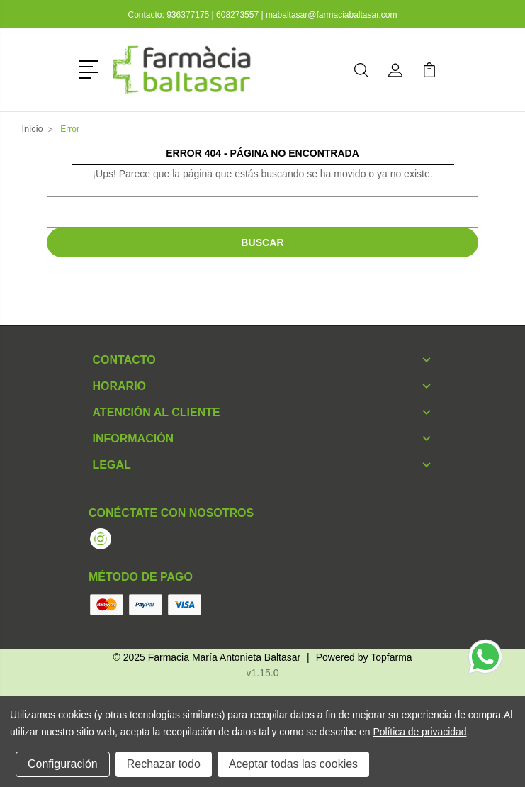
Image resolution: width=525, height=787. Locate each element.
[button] (91, 68)
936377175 (188, 15)
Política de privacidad (419, 731)
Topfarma (391, 657)
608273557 (237, 15)
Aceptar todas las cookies (293, 764)
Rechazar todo (164, 764)
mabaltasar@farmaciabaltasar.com (331, 15)
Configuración (63, 764)
